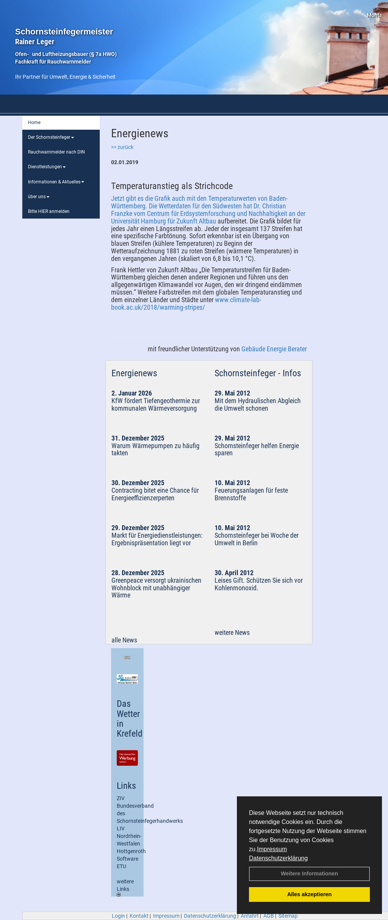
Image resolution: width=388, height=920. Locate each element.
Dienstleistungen (47, 166)
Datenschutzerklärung (278, 858)
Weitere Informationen (309, 873)
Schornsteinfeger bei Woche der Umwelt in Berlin (256, 539)
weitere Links (125, 887)
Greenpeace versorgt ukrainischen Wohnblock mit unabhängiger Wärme (156, 587)
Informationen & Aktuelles (56, 182)
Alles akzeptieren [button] (309, 894)
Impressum (272, 849)
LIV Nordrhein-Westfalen (129, 836)
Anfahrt (250, 916)
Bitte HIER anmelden (49, 211)
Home (34, 122)
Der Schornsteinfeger (51, 137)
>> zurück (122, 147)
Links (126, 785)
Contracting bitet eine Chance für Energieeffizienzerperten (155, 494)
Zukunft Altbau (196, 221)
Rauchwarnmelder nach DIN (56, 152)
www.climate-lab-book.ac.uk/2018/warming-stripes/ (186, 303)
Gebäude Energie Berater (274, 349)
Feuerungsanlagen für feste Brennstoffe (251, 494)
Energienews (134, 373)
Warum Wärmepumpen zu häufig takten (155, 449)
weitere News (232, 632)
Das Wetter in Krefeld (129, 718)
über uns (38, 196)
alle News (124, 640)
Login (118, 916)
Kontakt (139, 916)
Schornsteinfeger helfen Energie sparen (257, 449)
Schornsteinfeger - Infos (258, 373)
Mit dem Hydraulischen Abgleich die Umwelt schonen (258, 404)
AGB (268, 916)
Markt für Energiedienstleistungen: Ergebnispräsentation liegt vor (157, 539)
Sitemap (288, 916)
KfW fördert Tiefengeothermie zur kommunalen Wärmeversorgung (155, 404)
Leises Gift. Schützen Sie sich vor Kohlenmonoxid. (259, 584)
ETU (121, 866)
